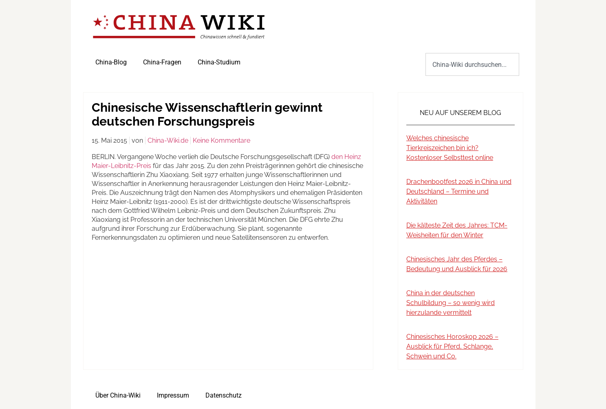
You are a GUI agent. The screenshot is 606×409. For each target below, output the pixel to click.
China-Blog (111, 62)
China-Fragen (162, 62)
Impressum (173, 395)
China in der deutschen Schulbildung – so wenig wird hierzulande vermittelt (450, 302)
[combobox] (472, 64)
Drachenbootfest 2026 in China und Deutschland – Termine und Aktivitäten (458, 191)
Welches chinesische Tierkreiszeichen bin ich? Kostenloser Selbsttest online (449, 147)
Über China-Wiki (118, 395)
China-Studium (219, 62)
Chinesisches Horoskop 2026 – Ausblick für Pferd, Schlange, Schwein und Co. (452, 346)
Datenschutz (223, 395)
